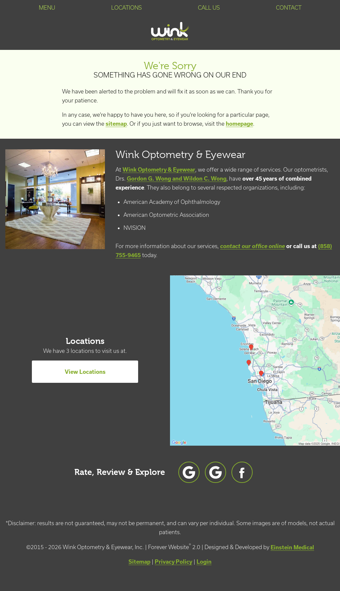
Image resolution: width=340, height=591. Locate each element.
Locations (126, 7)
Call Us (209, 7)
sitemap (116, 123)
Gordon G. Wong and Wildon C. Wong (176, 178)
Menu (47, 7)
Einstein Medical (292, 547)
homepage (239, 123)
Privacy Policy (173, 561)
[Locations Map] (255, 360)
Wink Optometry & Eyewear (159, 169)
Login (204, 561)
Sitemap (139, 561)
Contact (288, 7)
